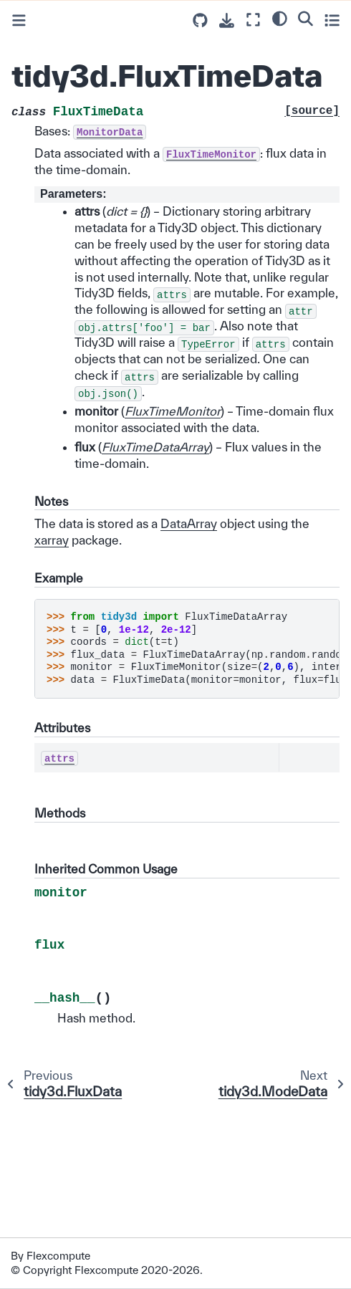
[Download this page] (226, 20)
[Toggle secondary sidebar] (332, 20)
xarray (51, 540)
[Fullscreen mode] (253, 20)
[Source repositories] (200, 20)
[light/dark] (279, 18)
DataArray (188, 523)
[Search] (305, 18)
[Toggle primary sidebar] (19, 20)
